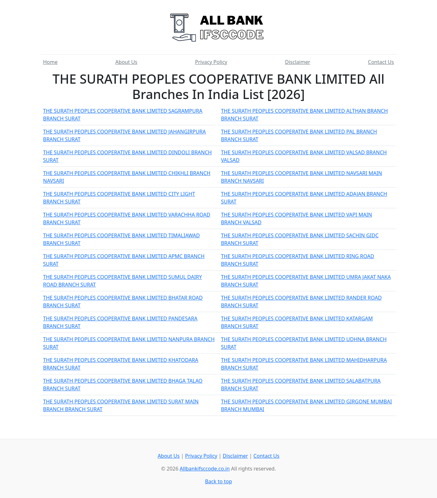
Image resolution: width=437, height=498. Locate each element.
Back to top (218, 481)
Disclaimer (297, 61)
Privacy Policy (211, 61)
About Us (126, 61)
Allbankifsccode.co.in (205, 468)
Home (50, 61)
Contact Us (381, 61)
